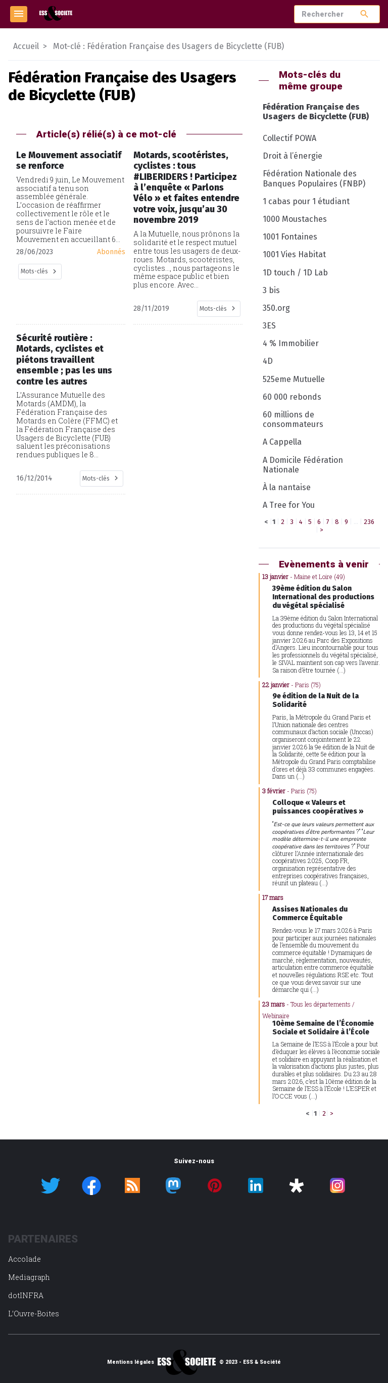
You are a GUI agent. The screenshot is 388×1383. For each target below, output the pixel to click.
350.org (276, 308)
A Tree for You (289, 505)
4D (268, 361)
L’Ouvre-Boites (33, 1313)
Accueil (26, 46)
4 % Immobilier (291, 343)
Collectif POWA (289, 138)
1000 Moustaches (295, 219)
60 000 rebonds (292, 397)
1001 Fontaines (290, 237)
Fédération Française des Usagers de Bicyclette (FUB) (316, 111)
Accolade (24, 1259)
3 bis (271, 290)
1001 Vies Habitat (294, 254)
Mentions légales (130, 1362)
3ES (269, 325)
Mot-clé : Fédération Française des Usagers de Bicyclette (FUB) (168, 46)
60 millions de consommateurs (293, 419)
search (364, 14)
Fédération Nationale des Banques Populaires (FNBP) (314, 178)
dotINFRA (25, 1295)
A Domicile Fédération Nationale (303, 464)
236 (369, 522)
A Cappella (282, 442)
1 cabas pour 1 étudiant (306, 201)
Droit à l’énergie (292, 156)
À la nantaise (287, 487)
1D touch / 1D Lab (295, 272)
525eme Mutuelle (294, 379)
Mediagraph (29, 1277)
